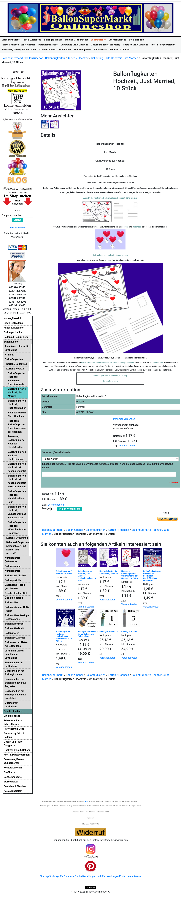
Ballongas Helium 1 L (109, 631)
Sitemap (44, 876)
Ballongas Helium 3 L (130, 631)
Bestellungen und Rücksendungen (100, 876)
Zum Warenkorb (17, 227)
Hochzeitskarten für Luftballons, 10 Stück (109, 572)
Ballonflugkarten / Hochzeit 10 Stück (64, 572)
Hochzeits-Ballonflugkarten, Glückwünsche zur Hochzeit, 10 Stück (129, 574)
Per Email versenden (124, 419)
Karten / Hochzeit (78, 58)
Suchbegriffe (56, 876)
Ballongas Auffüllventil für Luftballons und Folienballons (88, 633)
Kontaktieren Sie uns (130, 876)
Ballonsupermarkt (12, 58)
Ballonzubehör (34, 58)
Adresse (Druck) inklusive (56, 452)
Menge (46, 508)
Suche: (17, 210)
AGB (86, 801)
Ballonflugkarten (55, 58)
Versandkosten (127, 445)
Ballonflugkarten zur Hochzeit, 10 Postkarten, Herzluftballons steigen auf (152, 576)
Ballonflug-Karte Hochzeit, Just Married (114, 58)
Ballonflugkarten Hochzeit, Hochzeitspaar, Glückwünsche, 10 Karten (64, 636)
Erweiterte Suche (73, 876)
